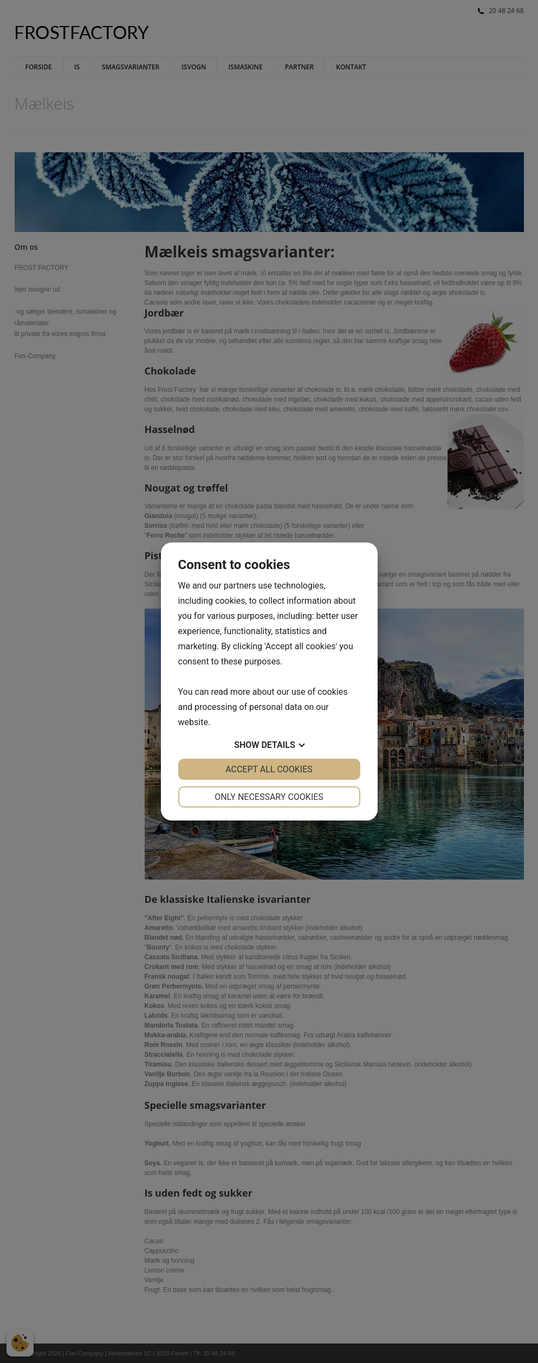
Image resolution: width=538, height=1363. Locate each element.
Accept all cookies (269, 769)
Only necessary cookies (269, 797)
